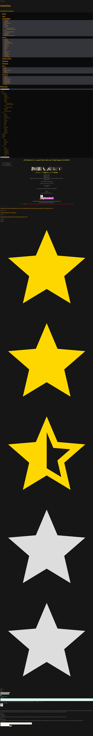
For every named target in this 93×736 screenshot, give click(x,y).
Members (3, 145)
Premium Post (6, 152)
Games (3, 112)
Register (5, 148)
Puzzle (5, 124)
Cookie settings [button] (37, 701)
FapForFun (5, 5)
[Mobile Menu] (4, 87)
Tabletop (5, 131)
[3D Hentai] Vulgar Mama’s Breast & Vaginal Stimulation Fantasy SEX (13, 216)
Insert (11, 726)
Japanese (5, 115)
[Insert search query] (4, 89)
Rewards (5, 109)
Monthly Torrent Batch (7, 111)
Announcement (6, 97)
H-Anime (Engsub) (9, 103)
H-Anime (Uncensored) (9, 104)
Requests (3, 135)
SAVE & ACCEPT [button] (3, 721)
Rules (5, 139)
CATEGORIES (4, 93)
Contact (5, 144)
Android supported (7, 117)
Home (3, 91)
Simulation (6, 129)
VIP (25, 203)
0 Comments (9, 164)
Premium (3, 136)
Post (3, 92)
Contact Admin (6, 153)
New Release (6, 108)
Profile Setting (6, 149)
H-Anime (5, 101)
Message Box (6, 151)
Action (5, 119)
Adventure (5, 120)
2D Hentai (5, 95)
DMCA (5, 143)
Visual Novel (6, 132)
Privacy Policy (6, 141)
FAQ (5, 140)
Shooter (5, 128)
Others (5, 123)
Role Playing (6, 127)
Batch (5, 99)
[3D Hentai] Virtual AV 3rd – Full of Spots (8, 212)
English (5, 113)
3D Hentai (5, 96)
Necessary (3, 714)
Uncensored (6, 116)
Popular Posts (4, 133)
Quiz (5, 125)
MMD (5, 105)
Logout (5, 155)
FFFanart (5, 100)
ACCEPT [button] (41, 701)
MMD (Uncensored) (9, 107)
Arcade (5, 121)
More (3, 137)
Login (5, 147)
